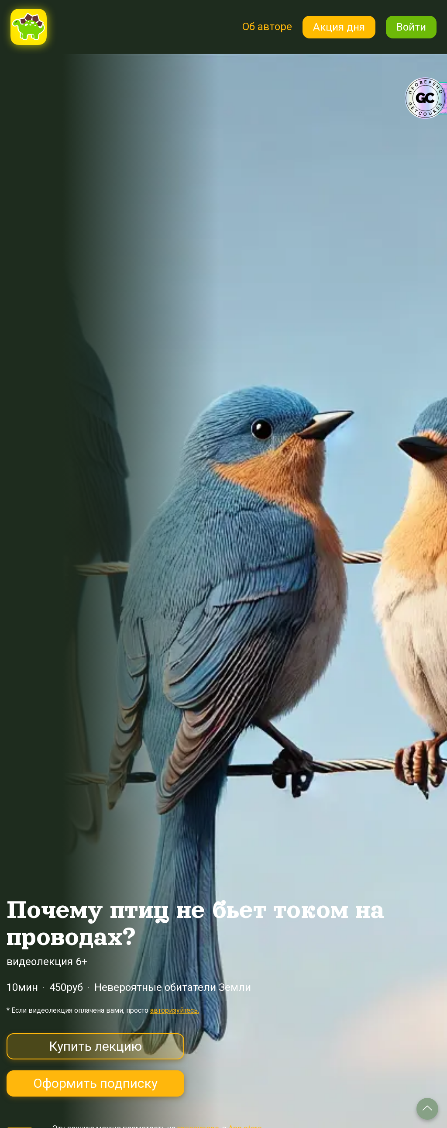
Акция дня (339, 27)
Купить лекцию (95, 1046)
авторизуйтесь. (174, 1010)
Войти (411, 27)
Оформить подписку (95, 1083)
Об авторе (267, 27)
